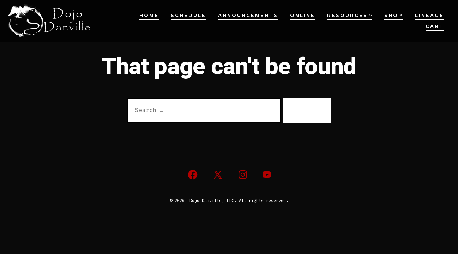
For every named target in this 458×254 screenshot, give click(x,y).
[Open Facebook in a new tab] (192, 174)
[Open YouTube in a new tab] (267, 174)
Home (149, 15)
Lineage (429, 15)
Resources (349, 15)
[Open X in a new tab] (218, 174)
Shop (393, 15)
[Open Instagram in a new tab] (242, 174)
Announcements (248, 15)
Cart (435, 26)
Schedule (188, 15)
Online (302, 15)
